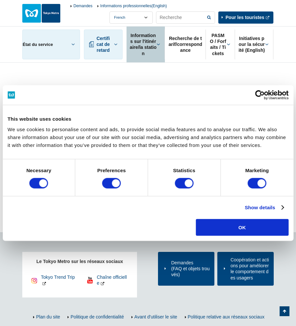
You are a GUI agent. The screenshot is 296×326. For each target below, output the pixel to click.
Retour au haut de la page (284, 311)
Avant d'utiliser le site (155, 316)
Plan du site (48, 316)
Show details (260, 207)
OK (242, 227)
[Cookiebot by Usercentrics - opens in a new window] (259, 95)
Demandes (82, 6)
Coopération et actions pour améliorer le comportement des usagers (249, 268)
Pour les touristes (245, 17)
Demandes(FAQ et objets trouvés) (190, 268)
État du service (38, 44)
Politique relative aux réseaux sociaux (226, 316)
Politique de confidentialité (97, 316)
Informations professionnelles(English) (133, 6)
